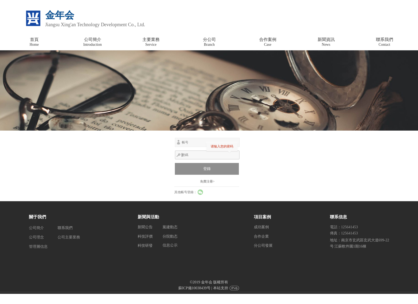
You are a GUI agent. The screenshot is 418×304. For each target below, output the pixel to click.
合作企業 (261, 236)
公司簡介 (36, 228)
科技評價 (145, 236)
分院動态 (170, 236)
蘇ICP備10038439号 (194, 288)
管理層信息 (38, 247)
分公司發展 (263, 246)
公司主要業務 (69, 237)
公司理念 (36, 237)
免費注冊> (207, 181)
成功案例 (261, 227)
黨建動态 (170, 227)
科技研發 (145, 246)
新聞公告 (145, 227)
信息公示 (170, 245)
